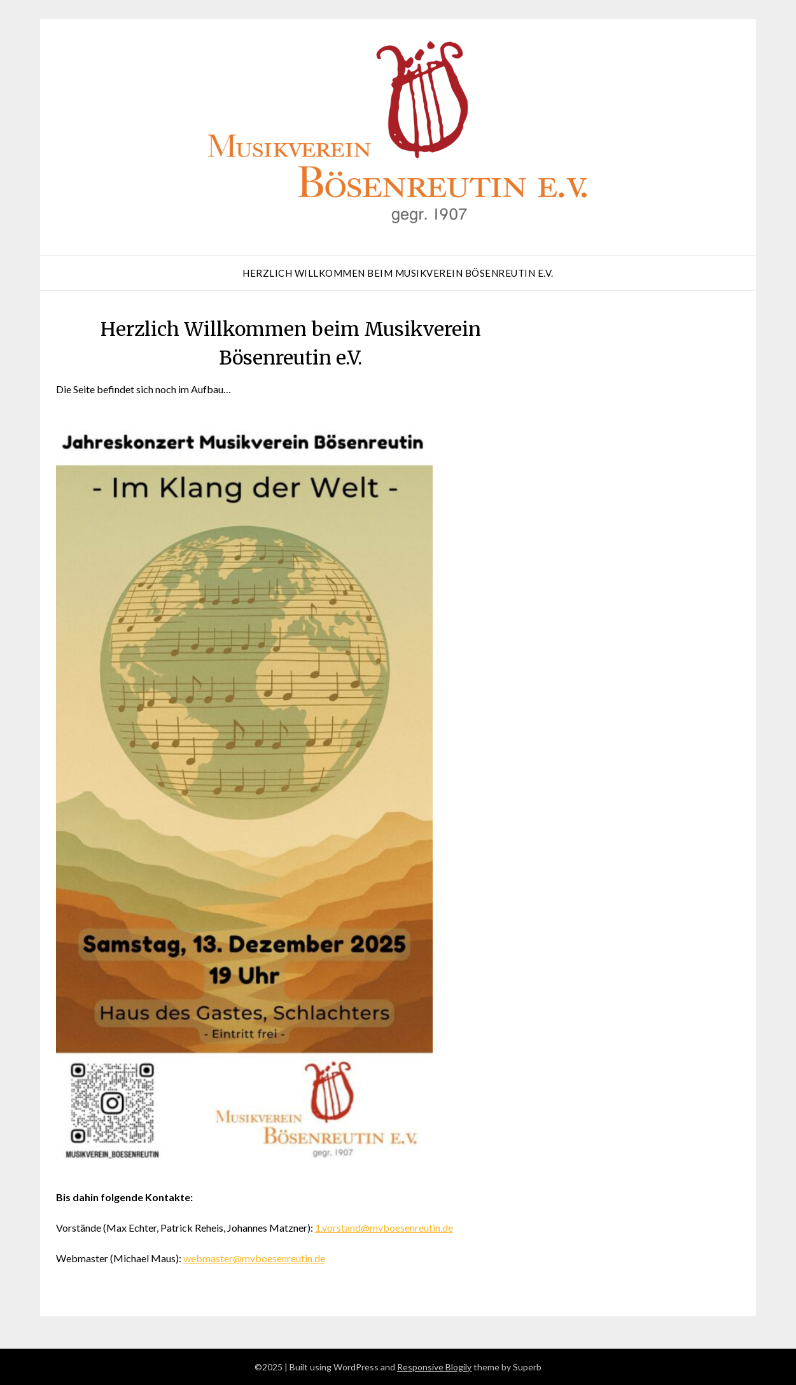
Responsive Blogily (434, 1366)
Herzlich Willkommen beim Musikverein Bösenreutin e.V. (398, 273)
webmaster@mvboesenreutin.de (254, 1258)
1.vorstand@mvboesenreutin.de (384, 1227)
